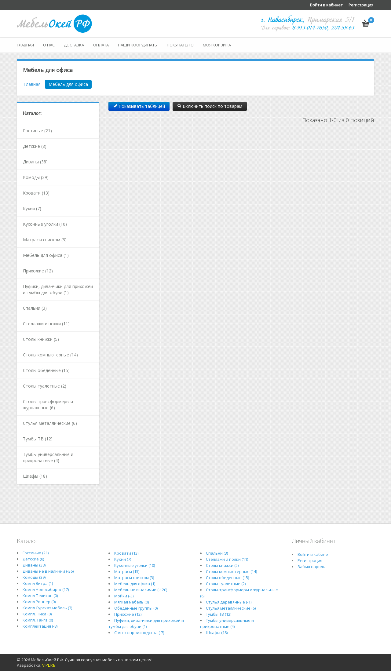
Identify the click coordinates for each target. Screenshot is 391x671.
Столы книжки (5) (41, 339)
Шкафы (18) (35, 476)
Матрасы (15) (126, 571)
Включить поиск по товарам (209, 106)
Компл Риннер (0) (39, 601)
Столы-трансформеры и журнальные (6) (48, 404)
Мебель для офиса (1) (46, 255)
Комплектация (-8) (40, 626)
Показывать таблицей (139, 106)
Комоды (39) (36, 177)
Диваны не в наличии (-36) (48, 571)
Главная (25, 45)
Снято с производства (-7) (139, 632)
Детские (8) (34, 146)
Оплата (101, 45)
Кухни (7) (32, 208)
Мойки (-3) (123, 596)
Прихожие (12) (38, 271)
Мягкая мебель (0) (131, 602)
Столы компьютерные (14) (50, 355)
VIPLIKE (48, 665)
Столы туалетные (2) (44, 386)
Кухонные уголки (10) (45, 224)
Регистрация (361, 5)
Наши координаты (138, 45)
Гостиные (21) (37, 130)
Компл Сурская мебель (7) (47, 608)
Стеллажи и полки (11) (46, 323)
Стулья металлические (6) (50, 423)
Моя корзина (217, 45)
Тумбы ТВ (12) (38, 439)
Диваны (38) (35, 162)
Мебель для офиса (68, 84)
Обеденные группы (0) (136, 608)
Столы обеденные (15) (46, 370)
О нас (49, 45)
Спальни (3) (35, 308)
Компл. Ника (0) (37, 614)
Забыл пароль (311, 566)
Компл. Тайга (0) (38, 620)
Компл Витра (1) (38, 583)
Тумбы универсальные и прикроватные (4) (48, 457)
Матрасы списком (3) (45, 240)
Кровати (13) (36, 193)
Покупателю (180, 45)
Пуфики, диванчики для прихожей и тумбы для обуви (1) (58, 289)
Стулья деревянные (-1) (228, 602)
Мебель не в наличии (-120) (140, 590)
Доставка (74, 45)
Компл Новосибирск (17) (46, 589)
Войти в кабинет (326, 5)
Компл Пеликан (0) (40, 595)
